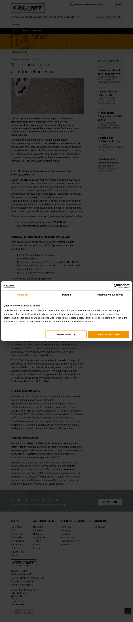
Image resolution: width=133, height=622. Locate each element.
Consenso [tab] (23, 294)
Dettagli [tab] (66, 294)
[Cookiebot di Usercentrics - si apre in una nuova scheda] (115, 285)
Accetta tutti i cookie (108, 334)
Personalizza (66, 334)
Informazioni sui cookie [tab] (110, 294)
